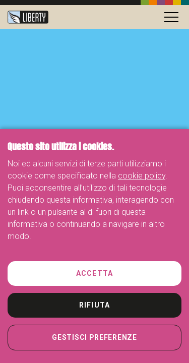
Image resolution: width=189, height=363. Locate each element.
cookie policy (141, 175)
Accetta (94, 273)
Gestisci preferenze (94, 337)
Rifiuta (94, 305)
